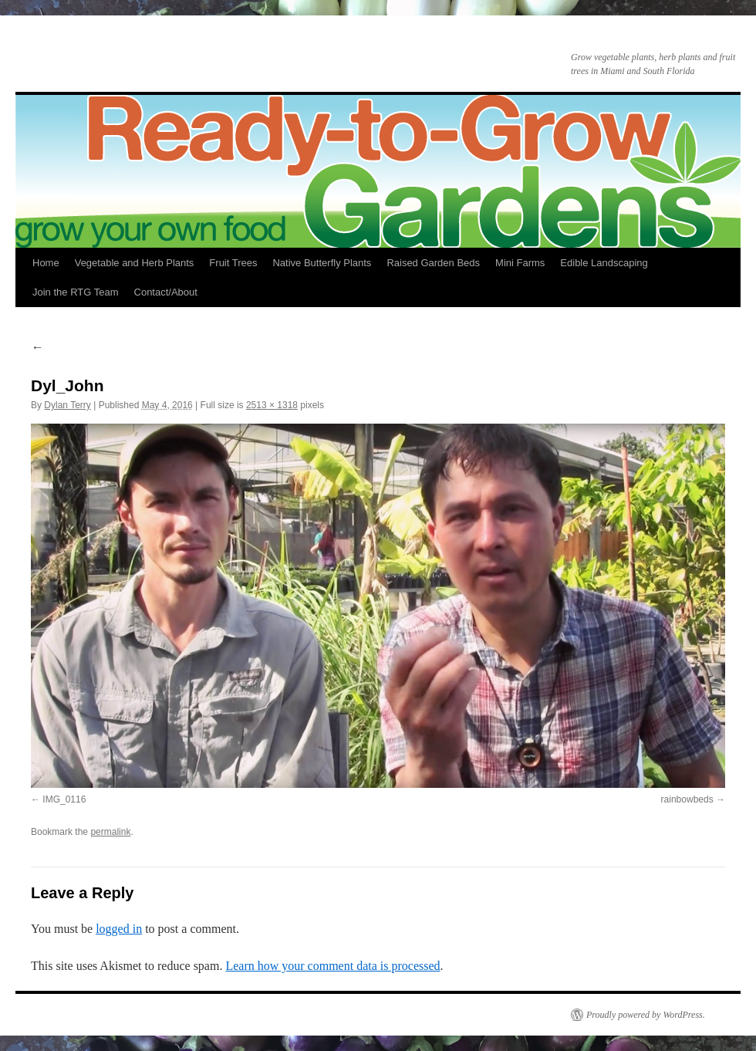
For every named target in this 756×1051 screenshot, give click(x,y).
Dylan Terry (67, 405)
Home (45, 263)
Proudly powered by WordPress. (645, 1014)
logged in (119, 928)
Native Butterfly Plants (321, 263)
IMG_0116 (64, 799)
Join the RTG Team (75, 292)
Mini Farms (520, 263)
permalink (110, 831)
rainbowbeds (687, 799)
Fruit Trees (233, 263)
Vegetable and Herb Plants (134, 263)
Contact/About (165, 292)
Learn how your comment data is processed (332, 965)
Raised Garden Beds (433, 263)
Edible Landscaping (603, 263)
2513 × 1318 (272, 405)
